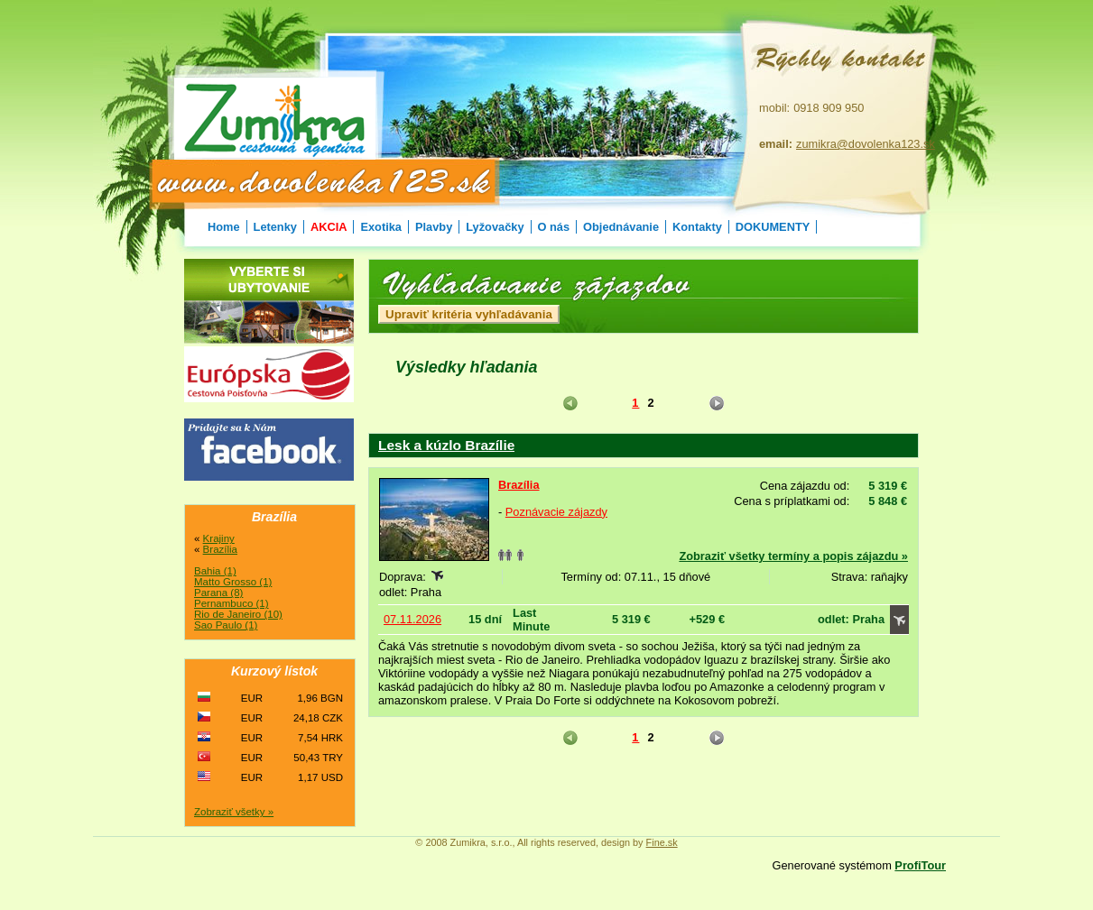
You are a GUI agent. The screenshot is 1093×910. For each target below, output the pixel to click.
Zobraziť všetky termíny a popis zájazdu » (793, 556)
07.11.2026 (412, 619)
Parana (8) (218, 592)
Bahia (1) (215, 570)
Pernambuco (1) (231, 603)
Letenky (275, 227)
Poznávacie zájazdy (556, 512)
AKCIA (328, 227)
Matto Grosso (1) (233, 581)
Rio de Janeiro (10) (238, 614)
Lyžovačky (494, 227)
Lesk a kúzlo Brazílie (446, 445)
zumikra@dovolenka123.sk (865, 144)
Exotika (381, 227)
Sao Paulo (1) (225, 625)
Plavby (433, 227)
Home (224, 227)
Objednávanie (621, 227)
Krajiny (219, 538)
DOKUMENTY (773, 227)
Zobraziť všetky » (233, 811)
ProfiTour (920, 865)
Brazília (519, 485)
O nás (554, 227)
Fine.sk (662, 842)
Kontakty (697, 227)
